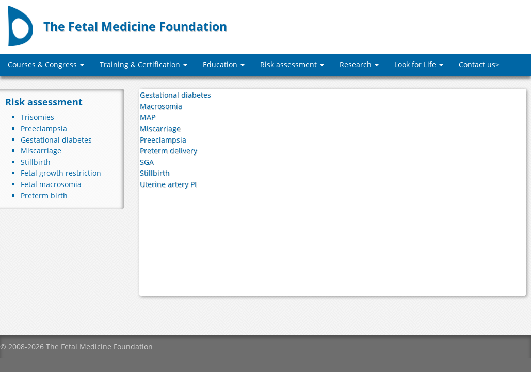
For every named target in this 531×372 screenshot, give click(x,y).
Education (224, 64)
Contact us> (479, 64)
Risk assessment (292, 64)
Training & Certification (143, 64)
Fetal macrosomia (51, 184)
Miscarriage (41, 151)
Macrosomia (161, 106)
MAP (147, 117)
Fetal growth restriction (61, 173)
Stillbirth (36, 162)
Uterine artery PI (168, 184)
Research (359, 64)
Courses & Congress (46, 64)
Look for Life (418, 64)
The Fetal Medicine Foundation (135, 27)
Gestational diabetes (56, 140)
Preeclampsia (44, 128)
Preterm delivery (168, 151)
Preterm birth (44, 195)
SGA (147, 162)
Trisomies (37, 117)
